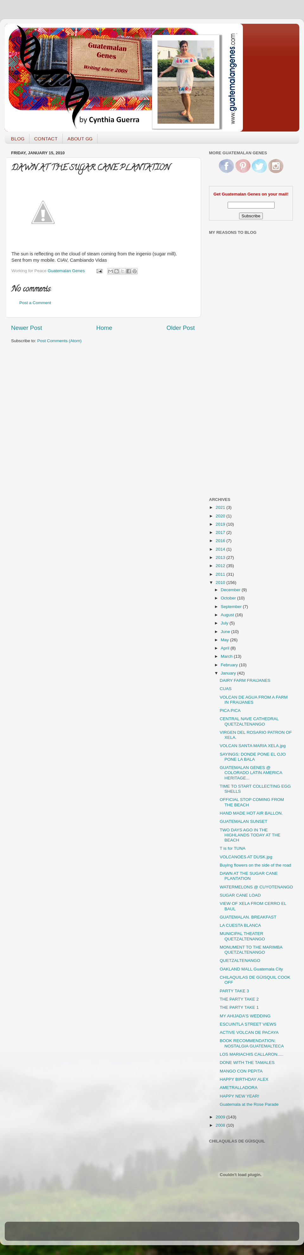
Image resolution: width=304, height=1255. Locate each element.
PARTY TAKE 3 (234, 991)
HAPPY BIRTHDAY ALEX (244, 1079)
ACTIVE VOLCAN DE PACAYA (249, 1032)
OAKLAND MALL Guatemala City (251, 969)
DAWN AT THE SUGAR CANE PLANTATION (249, 876)
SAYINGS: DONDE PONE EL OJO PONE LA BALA (253, 757)
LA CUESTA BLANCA (240, 925)
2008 (221, 1125)
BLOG (17, 138)
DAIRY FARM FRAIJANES (245, 680)
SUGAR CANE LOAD (240, 895)
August (228, 614)
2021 (221, 507)
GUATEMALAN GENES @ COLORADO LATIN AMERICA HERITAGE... (251, 772)
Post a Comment (35, 302)
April (226, 648)
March (227, 656)
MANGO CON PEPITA (241, 1071)
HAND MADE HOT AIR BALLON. (251, 813)
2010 (221, 582)
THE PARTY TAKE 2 (239, 999)
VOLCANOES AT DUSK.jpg (246, 857)
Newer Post (26, 327)
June (226, 631)
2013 (221, 557)
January (229, 673)
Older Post (181, 327)
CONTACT (46, 138)
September (232, 606)
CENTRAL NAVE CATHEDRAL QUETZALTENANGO (249, 721)
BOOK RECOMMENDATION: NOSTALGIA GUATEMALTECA (252, 1043)
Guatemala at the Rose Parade (249, 1104)
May (225, 639)
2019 (221, 524)
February (230, 665)
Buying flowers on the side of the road (255, 865)
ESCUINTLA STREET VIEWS (248, 1024)
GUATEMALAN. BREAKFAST (248, 917)
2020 (221, 516)
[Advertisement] (234, 391)
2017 (221, 532)
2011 (221, 574)
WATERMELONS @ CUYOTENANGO (256, 887)
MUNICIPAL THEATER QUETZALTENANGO (242, 936)
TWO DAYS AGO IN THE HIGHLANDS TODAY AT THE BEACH (250, 835)
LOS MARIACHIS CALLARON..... (251, 1054)
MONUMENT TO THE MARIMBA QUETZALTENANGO (251, 950)
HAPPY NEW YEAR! (239, 1096)
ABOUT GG (79, 138)
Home (104, 327)
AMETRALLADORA (238, 1087)
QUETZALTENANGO (240, 960)
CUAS (226, 688)
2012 (221, 565)
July (225, 623)
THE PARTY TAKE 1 (239, 1007)
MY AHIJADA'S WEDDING (245, 1016)
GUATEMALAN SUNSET (244, 821)
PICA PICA (230, 710)
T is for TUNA (232, 848)
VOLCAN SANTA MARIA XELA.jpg (253, 745)
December (231, 589)
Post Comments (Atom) (59, 340)
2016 (221, 540)
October (229, 598)
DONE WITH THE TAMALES (247, 1062)
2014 (221, 549)
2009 (221, 1117)
